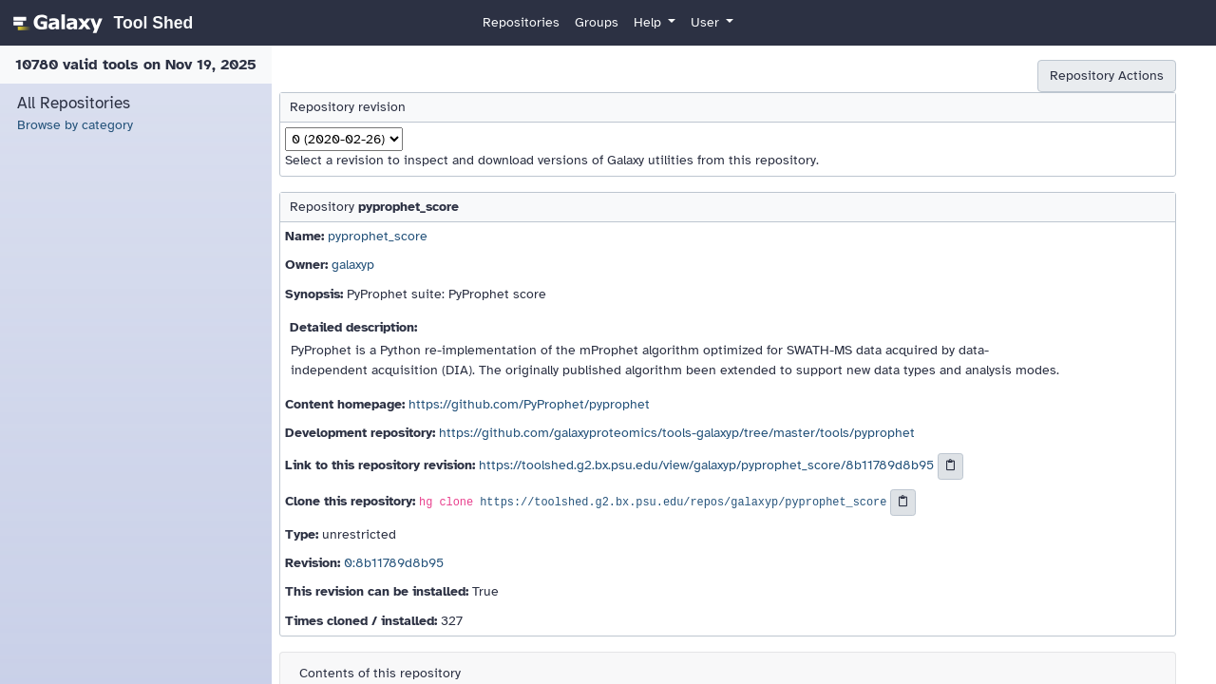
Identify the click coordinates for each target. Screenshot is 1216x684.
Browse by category (75, 125)
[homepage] (100, 23)
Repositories (521, 22)
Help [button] (649, 22)
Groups (596, 22)
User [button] (707, 22)
